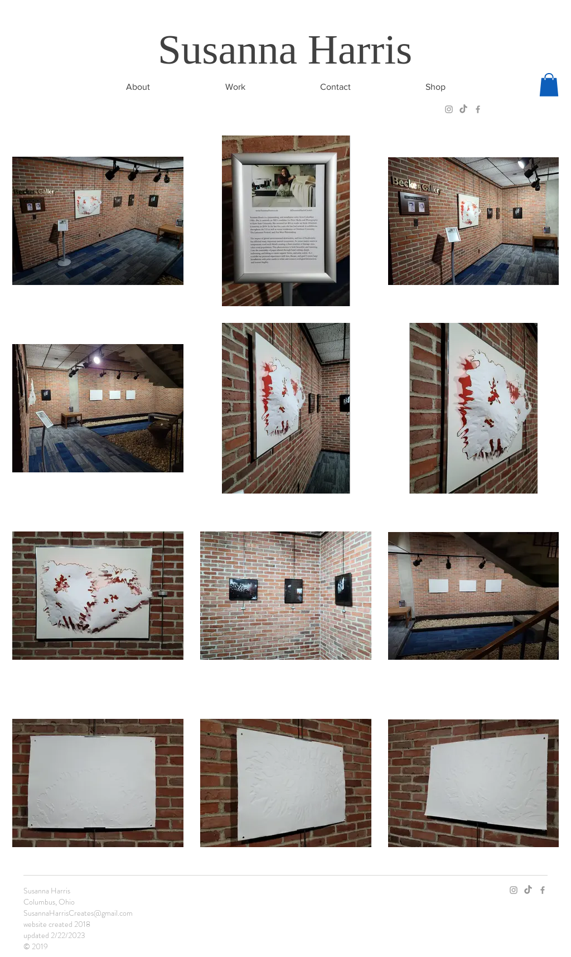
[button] (549, 84)
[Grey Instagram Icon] (449, 109)
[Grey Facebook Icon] (478, 109)
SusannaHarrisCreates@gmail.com (78, 913)
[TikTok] (463, 109)
